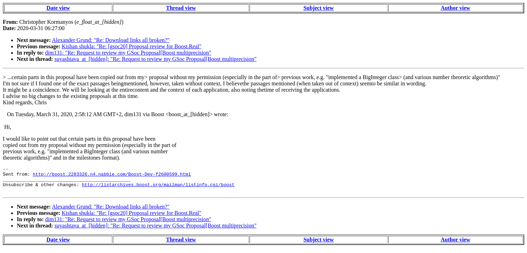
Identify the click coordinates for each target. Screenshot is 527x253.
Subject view (318, 8)
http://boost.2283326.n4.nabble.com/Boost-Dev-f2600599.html (112, 176)
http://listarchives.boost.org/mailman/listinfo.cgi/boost (158, 188)
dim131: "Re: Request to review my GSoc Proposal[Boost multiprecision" (128, 53)
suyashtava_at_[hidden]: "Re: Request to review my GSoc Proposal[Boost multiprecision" (156, 59)
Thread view (181, 8)
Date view (58, 8)
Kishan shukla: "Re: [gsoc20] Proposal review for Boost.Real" (132, 46)
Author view (455, 8)
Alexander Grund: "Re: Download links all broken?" (110, 40)
